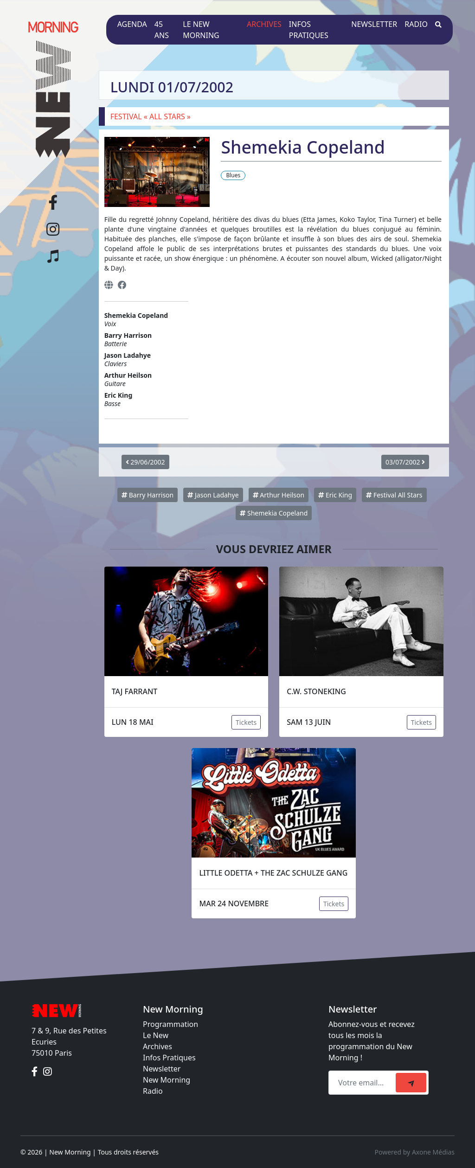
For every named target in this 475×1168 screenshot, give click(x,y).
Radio (416, 24)
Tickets (246, 722)
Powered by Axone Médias (415, 1152)
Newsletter (374, 24)
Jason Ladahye (212, 494)
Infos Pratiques (169, 1057)
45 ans (161, 29)
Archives (264, 24)
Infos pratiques (308, 29)
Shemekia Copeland (274, 513)
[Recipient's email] (363, 1082)
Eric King (335, 494)
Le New (155, 1035)
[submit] (411, 1082)
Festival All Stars (394, 494)
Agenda (132, 24)
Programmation (170, 1024)
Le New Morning (201, 29)
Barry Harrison (147, 494)
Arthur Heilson (278, 494)
